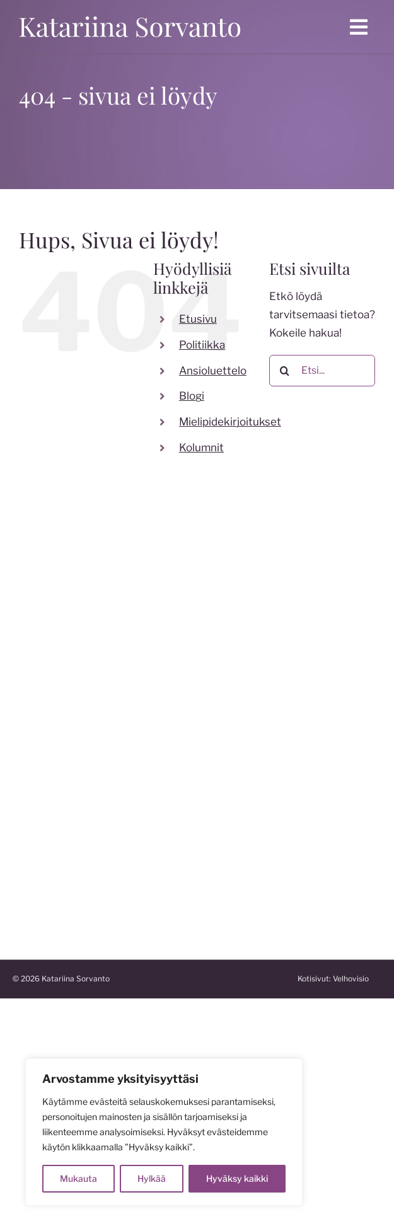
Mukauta (78, 1178)
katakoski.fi (42, 910)
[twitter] (69, 765)
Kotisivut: (344, 978)
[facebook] (19, 765)
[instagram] (44, 765)
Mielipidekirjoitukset (230, 421)
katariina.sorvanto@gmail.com (88, 697)
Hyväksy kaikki (237, 1178)
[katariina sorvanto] (130, 14)
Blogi (191, 396)
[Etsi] (285, 370)
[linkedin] (119, 765)
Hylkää (151, 1178)
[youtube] (94, 765)
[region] (164, 1132)
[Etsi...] (322, 370)
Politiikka (202, 344)
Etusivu (198, 319)
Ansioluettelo (212, 370)
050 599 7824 (50, 679)
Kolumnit (201, 447)
